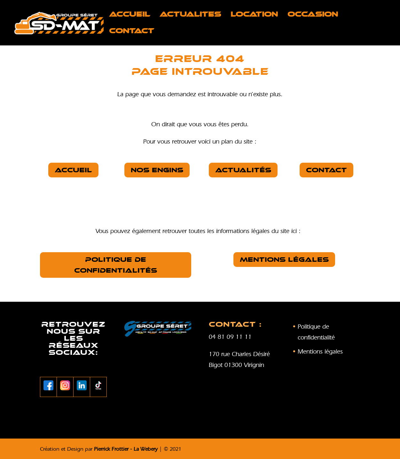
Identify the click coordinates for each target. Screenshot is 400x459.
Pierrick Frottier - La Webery (126, 449)
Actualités (243, 170)
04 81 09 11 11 (230, 336)
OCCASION (312, 15)
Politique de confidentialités (115, 265)
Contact (131, 32)
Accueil (129, 15)
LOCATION (254, 15)
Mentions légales (284, 259)
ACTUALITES (190, 15)
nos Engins (157, 170)
